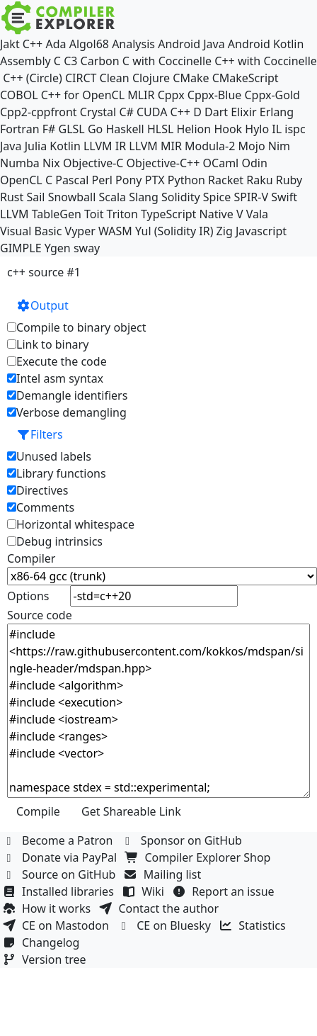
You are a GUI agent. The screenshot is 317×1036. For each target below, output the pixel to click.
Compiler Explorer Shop (200, 857)
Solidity (180, 197)
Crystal (98, 112)
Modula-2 (210, 146)
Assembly (25, 61)
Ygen (58, 248)
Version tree (46, 959)
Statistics (254, 925)
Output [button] (42, 305)
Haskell (124, 129)
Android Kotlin (266, 44)
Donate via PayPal (61, 857)
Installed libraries (60, 891)
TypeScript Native (187, 214)
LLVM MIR (155, 146)
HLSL (160, 129)
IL (277, 129)
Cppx (171, 95)
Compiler (31, 558)
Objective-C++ (163, 163)
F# (49, 129)
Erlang (277, 112)
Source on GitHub (61, 874)
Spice (217, 197)
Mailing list (164, 874)
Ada (55, 44)
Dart (216, 112)
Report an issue (225, 891)
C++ (32, 44)
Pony (128, 180)
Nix (51, 163)
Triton (122, 214)
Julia (36, 146)
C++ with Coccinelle (265, 61)
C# (126, 112)
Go (95, 129)
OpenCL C (26, 180)
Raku (259, 180)
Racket (225, 180)
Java (10, 146)
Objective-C (93, 163)
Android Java (191, 44)
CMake (191, 78)
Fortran (20, 129)
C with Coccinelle (167, 61)
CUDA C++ (163, 112)
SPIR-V (251, 197)
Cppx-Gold (271, 95)
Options (28, 596)
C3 (70, 61)
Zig (225, 231)
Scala (113, 197)
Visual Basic (31, 231)
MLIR (140, 95)
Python (186, 180)
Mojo (251, 146)
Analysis (133, 44)
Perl (101, 180)
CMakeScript (245, 78)
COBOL (19, 95)
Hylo (257, 129)
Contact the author (160, 908)
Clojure (151, 78)
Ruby (289, 180)
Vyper (80, 231)
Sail (35, 197)
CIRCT (81, 78)
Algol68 (89, 44)
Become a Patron (59, 840)
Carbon (100, 61)
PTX (155, 180)
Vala (257, 214)
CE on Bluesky (166, 925)
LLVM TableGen (40, 214)
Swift (284, 197)
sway (87, 248)
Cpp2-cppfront (38, 112)
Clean (114, 78)
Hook (228, 129)
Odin (254, 163)
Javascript (261, 231)
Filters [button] (39, 434)
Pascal (71, 180)
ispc (294, 129)
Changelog (43, 942)
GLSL (72, 129)
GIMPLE (21, 248)
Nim (279, 146)
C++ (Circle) (32, 78)
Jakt (10, 44)
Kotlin (65, 146)
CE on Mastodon (57, 925)
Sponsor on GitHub (183, 840)
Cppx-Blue (215, 95)
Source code (39, 615)
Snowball (72, 197)
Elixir (243, 112)
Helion (193, 129)
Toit (93, 214)
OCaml (221, 163)
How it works (48, 908)
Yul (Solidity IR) (174, 231)
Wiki (145, 891)
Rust (11, 197)
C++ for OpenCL (83, 95)
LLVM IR (104, 146)
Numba (20, 163)
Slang (143, 197)
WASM (115, 231)
